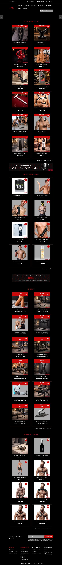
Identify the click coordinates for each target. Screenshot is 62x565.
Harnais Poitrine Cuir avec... (20, 522)
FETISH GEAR (41, 5)
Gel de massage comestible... (42, 262)
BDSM (19, 8)
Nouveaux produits (13, 551)
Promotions (11, 549)
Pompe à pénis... (42, 131)
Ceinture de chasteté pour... (20, 64)
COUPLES (33, 5)
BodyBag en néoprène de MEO (20, 42)
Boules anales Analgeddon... (20, 86)
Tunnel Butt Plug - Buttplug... (20, 455)
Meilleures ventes (13, 553)
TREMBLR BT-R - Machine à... (20, 332)
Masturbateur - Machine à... (20, 217)
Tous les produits (47, 269)
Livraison (22, 549)
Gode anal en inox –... (20, 109)
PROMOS (25, 8)
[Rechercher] (46, 11)
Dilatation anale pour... (42, 42)
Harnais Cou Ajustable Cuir (42, 499)
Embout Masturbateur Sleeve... (19, 262)
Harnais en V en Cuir (20, 499)
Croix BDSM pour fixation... (42, 376)
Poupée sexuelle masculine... (20, 309)
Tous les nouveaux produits (44, 160)
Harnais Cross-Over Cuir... (42, 522)
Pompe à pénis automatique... (20, 153)
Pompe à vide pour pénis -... (42, 153)
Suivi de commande (36, 549)
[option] (31, 15)
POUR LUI (27, 5)
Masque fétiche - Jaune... (42, 217)
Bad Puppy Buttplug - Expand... (42, 109)
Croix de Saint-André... (20, 354)
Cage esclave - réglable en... (42, 354)
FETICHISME (49, 5)
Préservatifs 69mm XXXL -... (19, 239)
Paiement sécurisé (25, 553)
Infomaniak (28, 563)
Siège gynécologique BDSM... (42, 332)
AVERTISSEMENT (24, 559)
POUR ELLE (21, 5)
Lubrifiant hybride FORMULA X (42, 86)
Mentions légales (24, 551)
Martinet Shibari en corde (42, 195)
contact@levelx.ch (48, 554)
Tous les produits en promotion (43, 428)
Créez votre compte (36, 553)
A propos (22, 554)
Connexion (34, 551)
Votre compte (36, 547)
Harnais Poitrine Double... (41, 477)
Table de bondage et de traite (20, 376)
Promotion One (39, 563)
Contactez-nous (13, 1)
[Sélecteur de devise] (32, 1)
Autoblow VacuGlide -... (20, 399)
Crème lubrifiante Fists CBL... (19, 195)
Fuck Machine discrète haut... (42, 421)
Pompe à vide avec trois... (42, 64)
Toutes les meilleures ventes (44, 529)
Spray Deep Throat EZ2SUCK (42, 455)
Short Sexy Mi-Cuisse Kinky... (20, 477)
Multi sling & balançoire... (20, 421)
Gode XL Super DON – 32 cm (42, 239)
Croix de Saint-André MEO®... (42, 309)
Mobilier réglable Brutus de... (42, 399)
